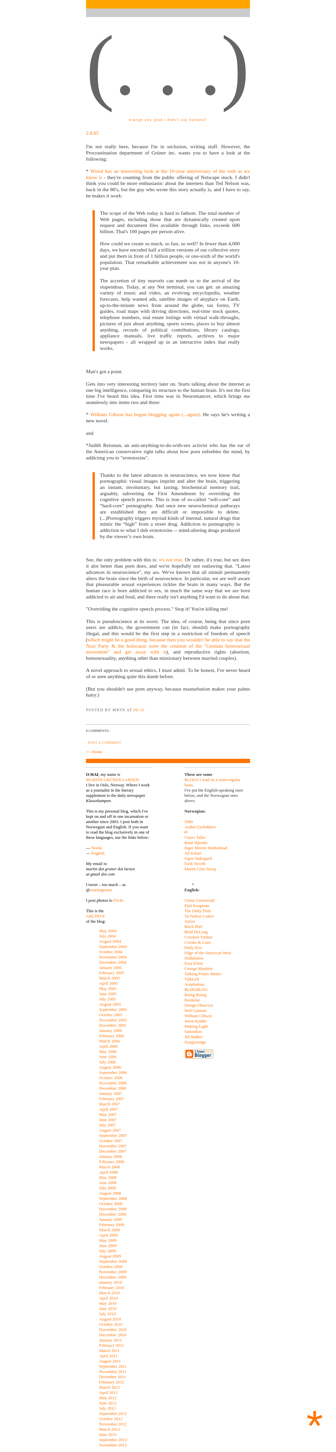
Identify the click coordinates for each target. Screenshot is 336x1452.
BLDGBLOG (196, 989)
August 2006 (110, 1067)
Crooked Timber (198, 937)
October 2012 (110, 1418)
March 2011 (109, 1350)
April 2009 (108, 1235)
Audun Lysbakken (200, 826)
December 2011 (112, 1376)
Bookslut (192, 1000)
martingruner (101, 889)
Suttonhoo (193, 1031)
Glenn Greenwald (199, 900)
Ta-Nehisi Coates (199, 916)
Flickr (119, 900)
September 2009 (113, 1261)
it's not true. (171, 559)
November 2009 (113, 1271)
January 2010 (110, 1282)
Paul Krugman (196, 905)
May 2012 (107, 1397)
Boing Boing (195, 994)
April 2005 (108, 983)
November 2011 (113, 1371)
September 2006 (113, 1072)
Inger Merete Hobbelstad (205, 847)
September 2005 (113, 1009)
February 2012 (111, 1382)
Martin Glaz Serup (200, 868)
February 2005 (111, 972)
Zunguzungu (195, 1041)
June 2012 (107, 1403)
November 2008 (113, 1208)
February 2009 (111, 1224)
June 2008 (107, 1182)
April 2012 (108, 1392)
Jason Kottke (195, 1020)
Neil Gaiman (195, 1010)
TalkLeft (191, 979)
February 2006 (111, 1035)
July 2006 (107, 1061)
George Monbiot (198, 968)
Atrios (189, 921)
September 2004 (113, 946)
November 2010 (113, 1329)
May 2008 (107, 1177)
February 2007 (111, 1098)
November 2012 (113, 1424)
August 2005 (110, 1004)
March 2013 (109, 1429)
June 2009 (107, 1245)
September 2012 (113, 1413)
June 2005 (107, 993)
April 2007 (108, 1109)
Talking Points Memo (202, 973)
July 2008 (107, 1187)
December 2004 (112, 962)
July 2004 (107, 936)
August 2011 (110, 1361)
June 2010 (107, 1308)
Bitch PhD (193, 926)
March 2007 (109, 1103)
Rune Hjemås (195, 842)
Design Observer (198, 1005)
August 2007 (110, 1130)
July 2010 (107, 1313)
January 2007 (110, 1093)
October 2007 (110, 1140)
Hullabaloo (193, 958)
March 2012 (109, 1387)
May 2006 (107, 1051)
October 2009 (110, 1266)
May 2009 (107, 1240)
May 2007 (107, 1114)
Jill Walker (193, 1036)
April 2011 (108, 1355)
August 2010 (110, 1319)
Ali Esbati (192, 853)
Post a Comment (104, 742)
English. (98, 853)
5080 (188, 821)
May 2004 (107, 930)
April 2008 (108, 1172)
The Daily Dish (197, 910)
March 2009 (109, 1229)
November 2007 (113, 1145)
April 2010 (108, 1298)
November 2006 (113, 1082)
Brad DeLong (196, 931)
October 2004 (110, 951)
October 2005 (110, 1014)
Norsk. (97, 847)
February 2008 (111, 1161)
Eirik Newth (194, 863)
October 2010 (110, 1324)
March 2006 (109, 1041)
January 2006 (110, 1030)
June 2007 (107, 1119)
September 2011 (113, 1366)
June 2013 (107, 1434)
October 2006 (110, 1077)
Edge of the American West (207, 952)
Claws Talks (194, 837)
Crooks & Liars (197, 942)
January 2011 (110, 1340)
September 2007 (113, 1135)
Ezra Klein (193, 963)
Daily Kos (193, 947)
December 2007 (112, 1151)
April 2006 (108, 1046)
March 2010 (109, 1292)
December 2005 (112, 1025)
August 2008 (110, 1193)
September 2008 (113, 1198)
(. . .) (167, 65)
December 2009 (112, 1277)
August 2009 (110, 1256)
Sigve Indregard (198, 858)
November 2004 (113, 957)
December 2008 (112, 1214)
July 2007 (107, 1124)
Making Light (196, 1026)
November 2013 (113, 1444)
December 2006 (112, 1088)
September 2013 (113, 1439)
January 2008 (110, 1156)
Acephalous (194, 984)
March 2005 (109, 978)
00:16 (139, 710)
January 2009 (110, 1219)
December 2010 (112, 1334)
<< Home (94, 751)
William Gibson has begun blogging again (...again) (145, 414)
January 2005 (110, 967)
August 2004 (110, 941)
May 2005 (107, 988)
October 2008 (110, 1203)
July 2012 (107, 1408)
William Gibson (198, 1015)
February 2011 (111, 1345)
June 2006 (107, 1056)
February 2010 (111, 1287)
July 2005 (107, 999)
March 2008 (109, 1166)
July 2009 (107, 1250)
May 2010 (107, 1303)
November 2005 (113, 1020)
